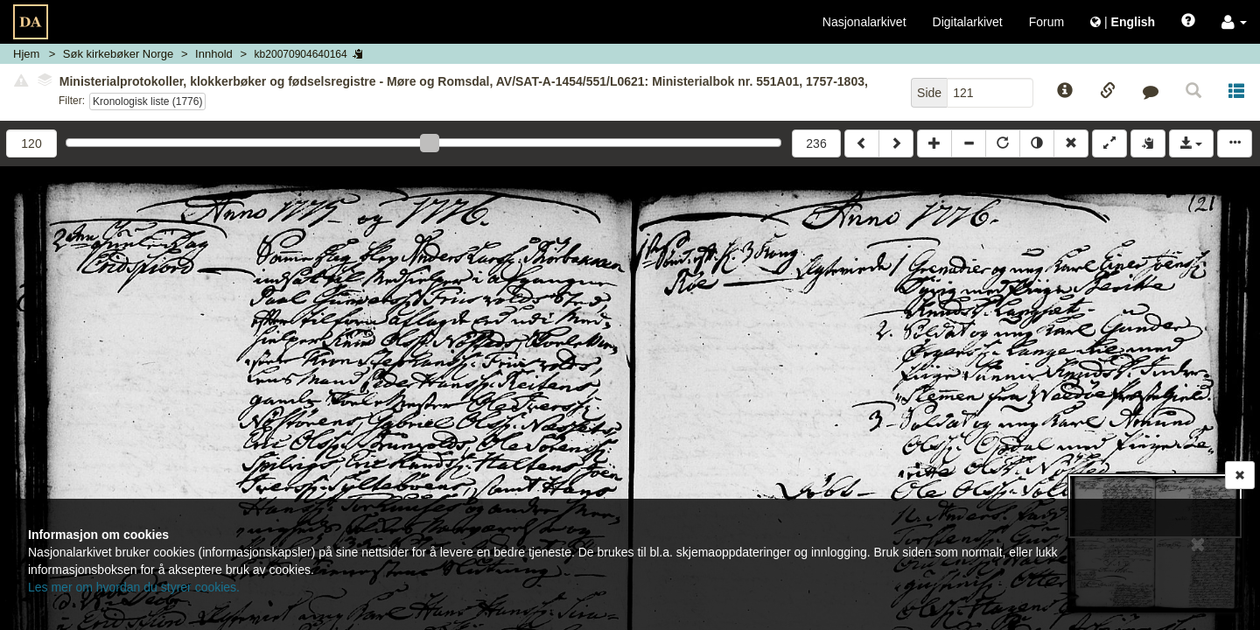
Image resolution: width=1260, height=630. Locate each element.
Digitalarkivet (968, 22)
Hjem (26, 53)
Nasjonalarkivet (864, 22)
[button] (1234, 22)
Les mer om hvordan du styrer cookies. (134, 587)
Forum (1046, 22)
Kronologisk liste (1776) (147, 101)
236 (816, 143)
